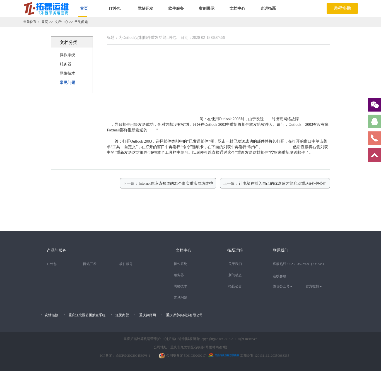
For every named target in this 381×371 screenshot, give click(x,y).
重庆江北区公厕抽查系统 (87, 315)
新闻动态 (235, 275)
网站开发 (145, 8)
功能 (151, 130)
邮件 (268, 119)
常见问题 (81, 22)
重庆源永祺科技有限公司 (184, 315)
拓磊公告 (235, 286)
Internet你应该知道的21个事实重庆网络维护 (176, 183)
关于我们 (235, 264)
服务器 (65, 64)
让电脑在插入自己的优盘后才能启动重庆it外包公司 (283, 183)
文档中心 (237, 8)
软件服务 (176, 8)
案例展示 (206, 8)
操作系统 (67, 55)
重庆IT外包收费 (275, 147)
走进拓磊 (268, 8)
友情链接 (51, 315)
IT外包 (115, 8)
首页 (84, 8)
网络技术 (67, 73)
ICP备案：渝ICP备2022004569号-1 (125, 356)
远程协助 (342, 8)
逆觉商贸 (122, 315)
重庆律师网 (147, 315)
